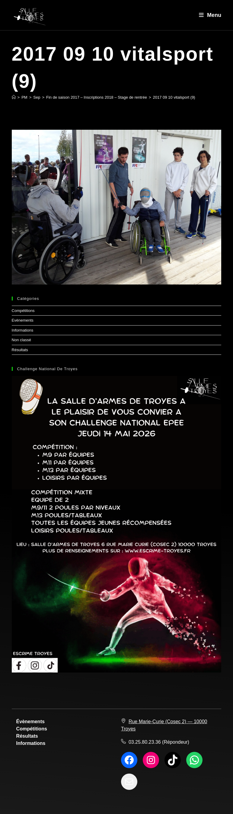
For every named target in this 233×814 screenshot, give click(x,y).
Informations (23, 330)
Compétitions (23, 310)
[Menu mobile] (210, 15)
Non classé (21, 340)
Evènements (23, 320)
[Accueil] (14, 97)
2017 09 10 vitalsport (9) (174, 97)
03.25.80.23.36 (145, 742)
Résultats (20, 350)
